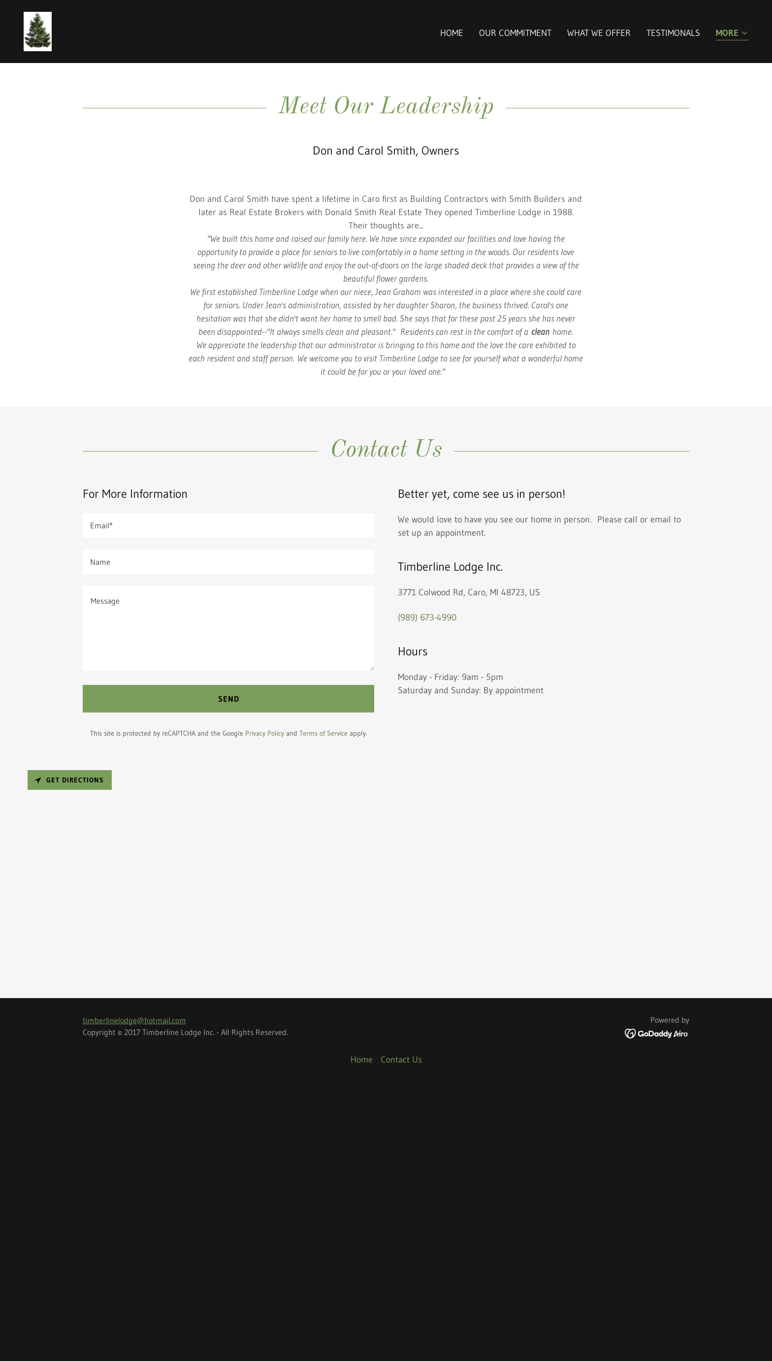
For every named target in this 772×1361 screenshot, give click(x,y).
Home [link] (451, 33)
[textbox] (228, 802)
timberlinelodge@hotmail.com (134, 1296)
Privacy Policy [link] (264, 1009)
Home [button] (362, 1335)
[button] (732, 33)
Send (228, 975)
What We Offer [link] (599, 33)
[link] (38, 31)
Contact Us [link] (401, 1335)
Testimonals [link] (673, 33)
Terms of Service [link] (323, 1009)
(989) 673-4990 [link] (427, 894)
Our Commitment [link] (515, 33)
